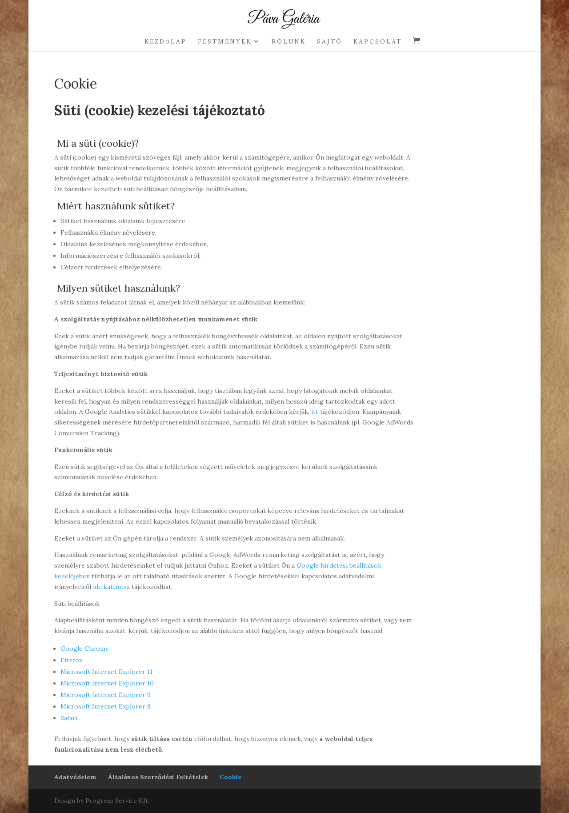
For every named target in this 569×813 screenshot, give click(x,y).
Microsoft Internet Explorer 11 (106, 672)
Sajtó (329, 41)
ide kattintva (111, 587)
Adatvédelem (75, 777)
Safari (68, 718)
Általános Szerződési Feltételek (158, 777)
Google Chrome (84, 649)
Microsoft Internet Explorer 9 (105, 695)
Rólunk (289, 41)
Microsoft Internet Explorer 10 (107, 683)
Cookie (230, 777)
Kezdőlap (165, 41)
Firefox (71, 660)
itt (314, 412)
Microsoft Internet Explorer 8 (105, 706)
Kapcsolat (377, 41)
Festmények (225, 41)
